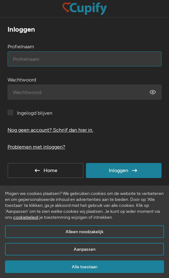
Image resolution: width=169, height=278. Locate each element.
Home (45, 170)
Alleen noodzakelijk (84, 231)
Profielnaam (21, 47)
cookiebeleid (25, 217)
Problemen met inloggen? (36, 147)
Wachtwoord (22, 80)
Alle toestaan (85, 267)
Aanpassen (85, 249)
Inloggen (123, 170)
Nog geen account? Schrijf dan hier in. (50, 130)
